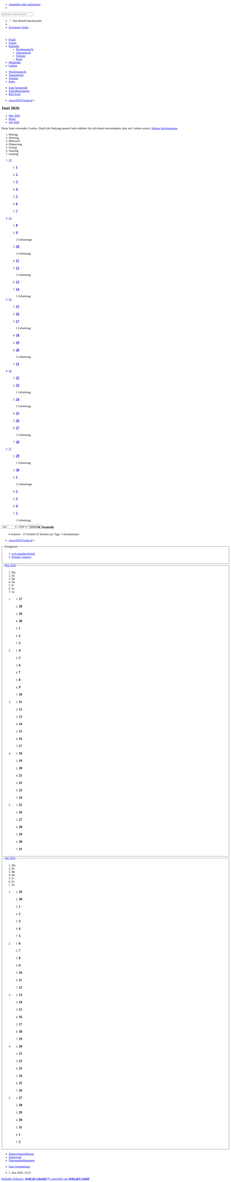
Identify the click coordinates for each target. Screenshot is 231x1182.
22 (17, 378)
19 (17, 342)
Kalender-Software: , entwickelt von (45, 1178)
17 (17, 321)
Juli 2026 (10, 858)
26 (10, 370)
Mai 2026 (10, 565)
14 (17, 289)
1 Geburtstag (23, 253)
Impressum (15, 1157)
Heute (12, 118)
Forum (12, 42)
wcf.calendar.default (23, 553)
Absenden (35, 526)
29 (17, 456)
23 (10, 160)
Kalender (14, 46)
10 (17, 246)
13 (17, 282)
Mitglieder (15, 62)
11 (17, 260)
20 (17, 350)
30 (17, 470)
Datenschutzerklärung (21, 1153)
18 (17, 335)
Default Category (22, 556)
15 (17, 306)
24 (10, 218)
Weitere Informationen (164, 128)
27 (17, 428)
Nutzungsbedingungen (22, 1160)
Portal (12, 39)
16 (17, 314)
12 (17, 268)
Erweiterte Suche (19, 27)
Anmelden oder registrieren (24, 4)
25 (10, 299)
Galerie (13, 65)
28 (17, 442)
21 (17, 364)
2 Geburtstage (24, 239)
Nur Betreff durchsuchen (25, 20)
